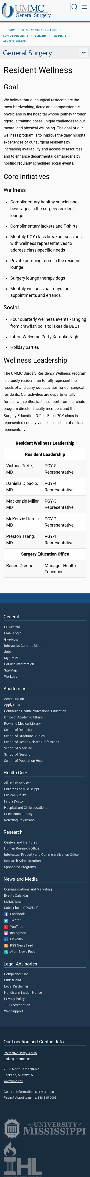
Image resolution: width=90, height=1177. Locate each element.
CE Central (12, 627)
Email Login (12, 633)
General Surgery (33, 16)
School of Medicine (18, 748)
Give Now (11, 640)
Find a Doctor (14, 802)
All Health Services (17, 783)
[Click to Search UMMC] (74, 7)
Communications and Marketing (28, 889)
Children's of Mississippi (21, 789)
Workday (10, 677)
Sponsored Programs (20, 867)
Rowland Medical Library (22, 724)
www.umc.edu (13, 1081)
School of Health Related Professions (31, 742)
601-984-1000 (44, 1092)
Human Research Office (21, 848)
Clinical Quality (15, 795)
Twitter (12, 920)
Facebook (14, 914)
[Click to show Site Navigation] (84, 7)
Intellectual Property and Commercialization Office (41, 855)
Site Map (10, 670)
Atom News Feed (19, 952)
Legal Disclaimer (16, 986)
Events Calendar (16, 896)
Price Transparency (18, 814)
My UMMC (11, 658)
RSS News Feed (18, 945)
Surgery (41, 35)
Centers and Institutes (20, 842)
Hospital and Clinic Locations (25, 808)
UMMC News (13, 902)
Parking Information (19, 664)
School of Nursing (17, 755)
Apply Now (12, 705)
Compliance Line (16, 974)
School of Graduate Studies (24, 736)
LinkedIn (13, 939)
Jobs (8, 652)
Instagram (15, 933)
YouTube (13, 927)
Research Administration (22, 861)
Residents (59, 35)
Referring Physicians (19, 820)
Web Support (13, 1011)
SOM (12, 30)
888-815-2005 (47, 1097)
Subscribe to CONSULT (21, 908)
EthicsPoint (12, 980)
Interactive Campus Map (22, 646)
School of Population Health (25, 761)
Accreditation (14, 699)
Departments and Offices (39, 30)
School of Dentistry (18, 730)
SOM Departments (16, 35)
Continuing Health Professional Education (35, 711)
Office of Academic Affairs (23, 717)
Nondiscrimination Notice (23, 993)
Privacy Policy (14, 999)
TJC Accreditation (17, 1005)
